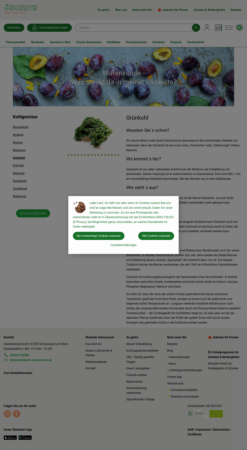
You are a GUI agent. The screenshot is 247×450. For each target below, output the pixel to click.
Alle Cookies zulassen (156, 236)
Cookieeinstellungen (123, 245)
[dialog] (123, 225)
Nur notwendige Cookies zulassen (99, 236)
